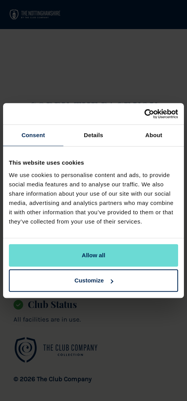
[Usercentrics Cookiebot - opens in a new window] (144, 114)
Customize (94, 280)
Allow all (93, 255)
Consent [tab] (33, 135)
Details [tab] (93, 135)
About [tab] (153, 135)
